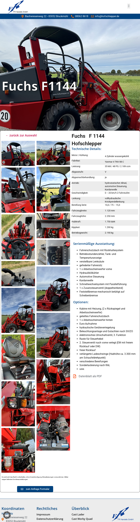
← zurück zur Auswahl (21, 135)
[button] (128, 6)
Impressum (43, 514)
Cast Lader (78, 514)
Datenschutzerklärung (50, 519)
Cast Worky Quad (82, 519)
